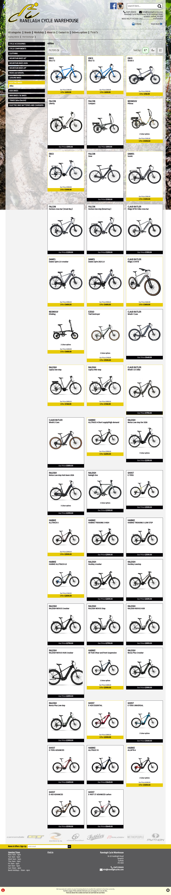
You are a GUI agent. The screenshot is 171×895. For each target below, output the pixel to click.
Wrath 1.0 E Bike (134, 370)
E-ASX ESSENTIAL (95, 705)
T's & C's (94, 32)
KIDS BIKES (13, 91)
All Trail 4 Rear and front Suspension (102, 653)
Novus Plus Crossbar (135, 653)
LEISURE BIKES (15, 78)
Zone (91, 156)
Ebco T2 (52, 61)
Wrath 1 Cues (134, 314)
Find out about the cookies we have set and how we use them (85, 893)
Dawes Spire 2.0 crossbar (58, 262)
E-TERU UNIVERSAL (135, 705)
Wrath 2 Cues (55, 422)
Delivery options (79, 32)
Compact (91, 103)
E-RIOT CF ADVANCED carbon (99, 794)
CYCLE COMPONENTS (17, 49)
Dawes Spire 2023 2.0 (96, 262)
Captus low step (55, 370)
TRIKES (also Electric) (17, 100)
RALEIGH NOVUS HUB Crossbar (61, 653)
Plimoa (132, 103)
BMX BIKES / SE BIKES (18, 95)
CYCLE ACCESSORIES (17, 44)
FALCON (55, 101)
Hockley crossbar (94, 564)
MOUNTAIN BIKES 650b (18, 63)
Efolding (53, 314)
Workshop (39, 32)
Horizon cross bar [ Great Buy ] (61, 209)
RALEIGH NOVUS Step (96, 608)
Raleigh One (93, 475)
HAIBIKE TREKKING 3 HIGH (98, 523)
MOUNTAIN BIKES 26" (17, 58)
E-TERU (131, 475)
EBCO (54, 58)
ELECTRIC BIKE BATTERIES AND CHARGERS (26, 105)
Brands (27, 32)
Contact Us (63, 32)
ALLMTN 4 (132, 750)
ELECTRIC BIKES (15, 83)
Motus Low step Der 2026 (137, 422)
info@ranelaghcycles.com (152, 12)
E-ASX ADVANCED (56, 794)
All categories (14, 32)
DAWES (134, 154)
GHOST (134, 473)
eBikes (11, 86)
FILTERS (54, 50)
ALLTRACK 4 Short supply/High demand (103, 422)
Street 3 (131, 61)
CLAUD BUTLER (144, 207)
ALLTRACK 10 (93, 750)
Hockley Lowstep (134, 564)
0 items (136, 24)
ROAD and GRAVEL (16, 73)
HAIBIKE (105, 420)
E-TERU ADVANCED (56, 750)
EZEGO (97, 312)
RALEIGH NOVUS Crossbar (59, 608)
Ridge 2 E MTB (134, 262)
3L (51, 156)
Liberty (52, 103)
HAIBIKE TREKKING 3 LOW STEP (140, 523)
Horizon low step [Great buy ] (99, 209)
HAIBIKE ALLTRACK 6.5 (58, 564)
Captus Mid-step (94, 370)
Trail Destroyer (94, 314)
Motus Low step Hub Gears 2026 (61, 475)
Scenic (130, 156)
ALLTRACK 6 (54, 523)
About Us (51, 32)
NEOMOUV (135, 101)
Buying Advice (13, 37)
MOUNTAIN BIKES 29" (17, 68)
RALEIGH (59, 367)
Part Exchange (28, 37)
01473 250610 (131, 12)
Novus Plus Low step (57, 705)
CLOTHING (13, 53)
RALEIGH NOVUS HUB (136, 608)
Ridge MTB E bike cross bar (138, 209)
